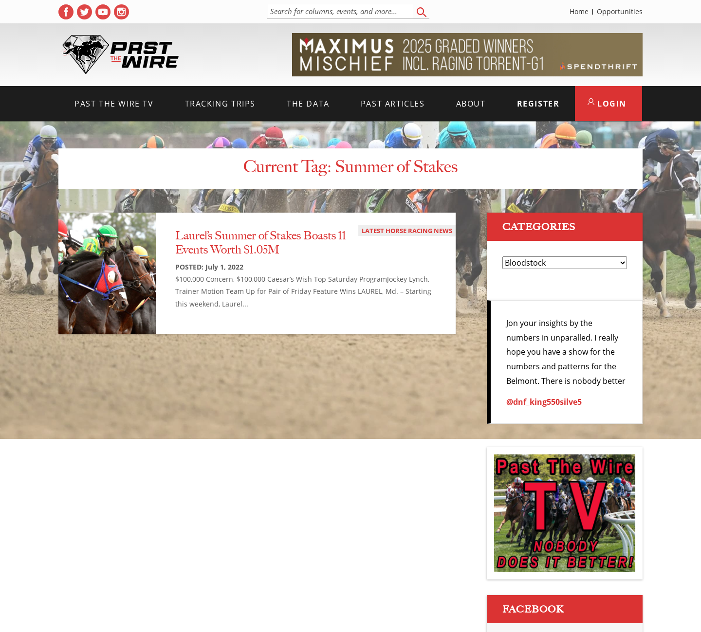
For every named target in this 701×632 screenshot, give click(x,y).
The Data (308, 103)
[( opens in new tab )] (66, 11)
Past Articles (393, 103)
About (471, 103)
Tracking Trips (220, 103)
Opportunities (620, 12)
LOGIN (607, 103)
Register (538, 103)
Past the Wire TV (114, 103)
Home (579, 12)
